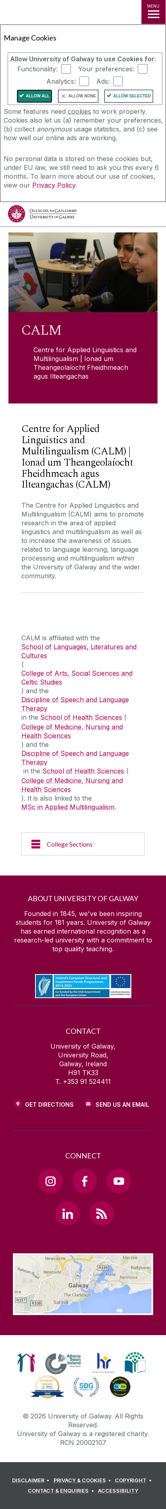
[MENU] (153, 12)
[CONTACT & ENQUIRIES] (62, 1491)
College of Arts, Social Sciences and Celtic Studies (77, 677)
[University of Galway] (42, 215)
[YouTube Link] (118, 1181)
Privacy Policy (53, 185)
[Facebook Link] (85, 1181)
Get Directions (49, 1104)
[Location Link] (83, 1309)
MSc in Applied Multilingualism (67, 807)
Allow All (38, 96)
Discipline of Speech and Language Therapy (75, 704)
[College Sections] (83, 844)
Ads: (103, 81)
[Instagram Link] (50, 1181)
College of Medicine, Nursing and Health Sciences (72, 731)
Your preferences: (106, 69)
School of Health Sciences (81, 717)
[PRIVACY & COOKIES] (84, 1480)
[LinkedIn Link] (67, 1213)
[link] (26, 1363)
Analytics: (61, 81)
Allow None (82, 96)
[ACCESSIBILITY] (118, 1491)
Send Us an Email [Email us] (122, 1104)
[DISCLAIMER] (32, 1480)
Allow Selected (132, 96)
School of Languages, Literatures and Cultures (79, 651)
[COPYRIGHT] (134, 1480)
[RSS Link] (101, 1213)
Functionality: (37, 69)
